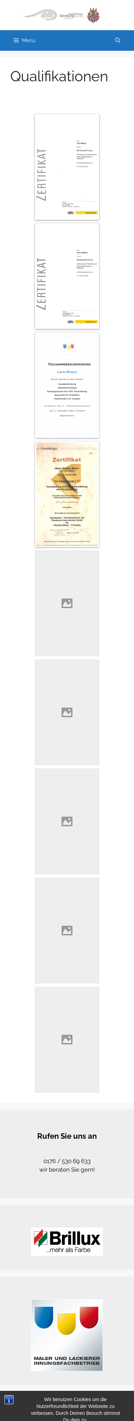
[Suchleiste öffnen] (117, 40)
